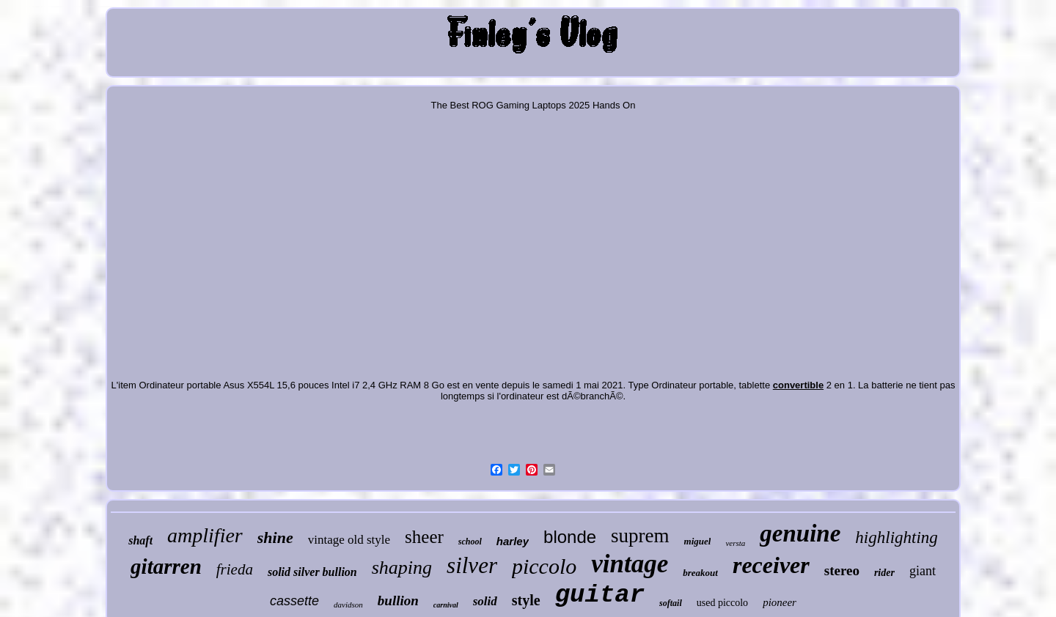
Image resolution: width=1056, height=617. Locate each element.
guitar (600, 595)
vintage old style (349, 540)
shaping (402, 567)
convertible (798, 385)
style (526, 600)
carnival (445, 605)
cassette (294, 601)
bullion (398, 600)
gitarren (166, 566)
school (470, 541)
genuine (800, 533)
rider (884, 572)
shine (275, 537)
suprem (640, 536)
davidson (348, 604)
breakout (700, 572)
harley (512, 541)
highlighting (896, 537)
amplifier (205, 535)
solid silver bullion (312, 572)
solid (485, 601)
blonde (569, 537)
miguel (697, 541)
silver (472, 565)
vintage (629, 564)
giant (922, 571)
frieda (234, 569)
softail (670, 603)
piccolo (544, 566)
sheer (424, 537)
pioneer (779, 602)
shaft (140, 540)
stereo (841, 570)
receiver (771, 565)
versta (735, 543)
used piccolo (722, 602)
